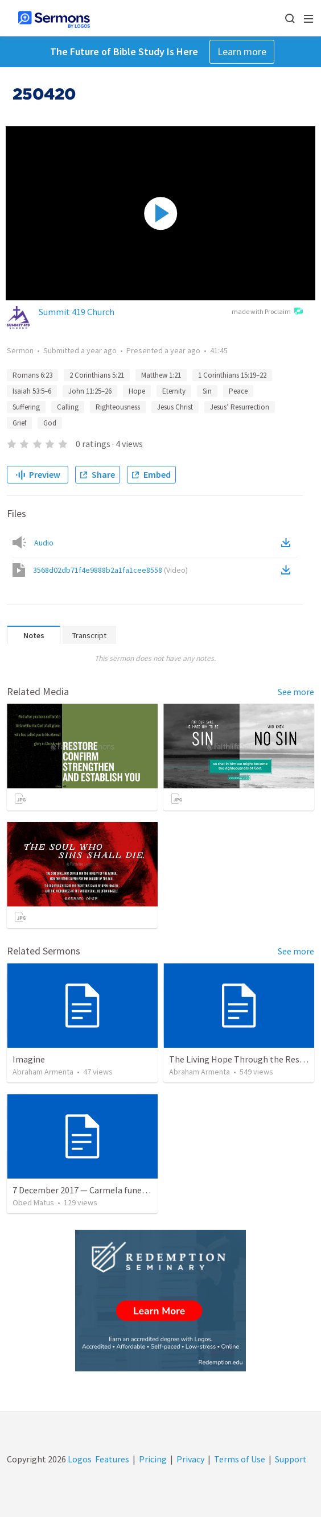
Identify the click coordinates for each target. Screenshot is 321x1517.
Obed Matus (33, 1202)
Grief (19, 423)
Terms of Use (239, 1459)
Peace (238, 391)
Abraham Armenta (43, 1072)
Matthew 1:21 (161, 375)
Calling (68, 407)
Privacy (190, 1459)
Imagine (29, 1059)
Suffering (26, 407)
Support (291, 1459)
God (49, 423)
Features (112, 1459)
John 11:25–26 (90, 391)
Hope (137, 391)
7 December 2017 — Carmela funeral (83, 1190)
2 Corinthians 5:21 (96, 375)
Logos (79, 1459)
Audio (44, 543)
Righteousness (118, 407)
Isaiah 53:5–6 (32, 391)
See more (296, 691)
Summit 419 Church (76, 311)
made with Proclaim (267, 312)
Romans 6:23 (32, 375)
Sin (207, 391)
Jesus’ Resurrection (239, 407)
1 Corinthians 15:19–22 (232, 375)
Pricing (153, 1459)
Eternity (174, 391)
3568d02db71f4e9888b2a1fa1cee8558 (110, 570)
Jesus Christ (175, 407)
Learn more (241, 51)
